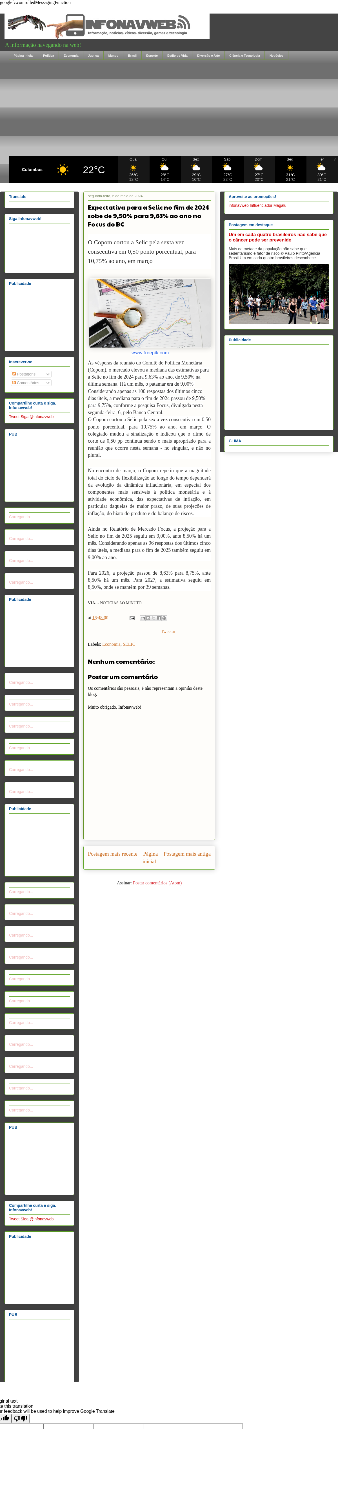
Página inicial (24, 55)
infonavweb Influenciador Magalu (257, 205)
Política (48, 55)
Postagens (23, 374)
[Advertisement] (173, 107)
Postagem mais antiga (187, 854)
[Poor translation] (21, 1418)
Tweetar (168, 631)
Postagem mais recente (112, 854)
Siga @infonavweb (37, 416)
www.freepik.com (150, 352)
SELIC (129, 644)
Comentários (25, 383)
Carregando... (21, 517)
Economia (71, 55)
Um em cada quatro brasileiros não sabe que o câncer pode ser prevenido (278, 237)
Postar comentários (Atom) (157, 882)
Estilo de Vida (177, 55)
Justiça (93, 55)
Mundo (113, 55)
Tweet (14, 416)
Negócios (277, 55)
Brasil (132, 55)
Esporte (152, 55)
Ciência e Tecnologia (244, 55)
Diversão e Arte (208, 55)
